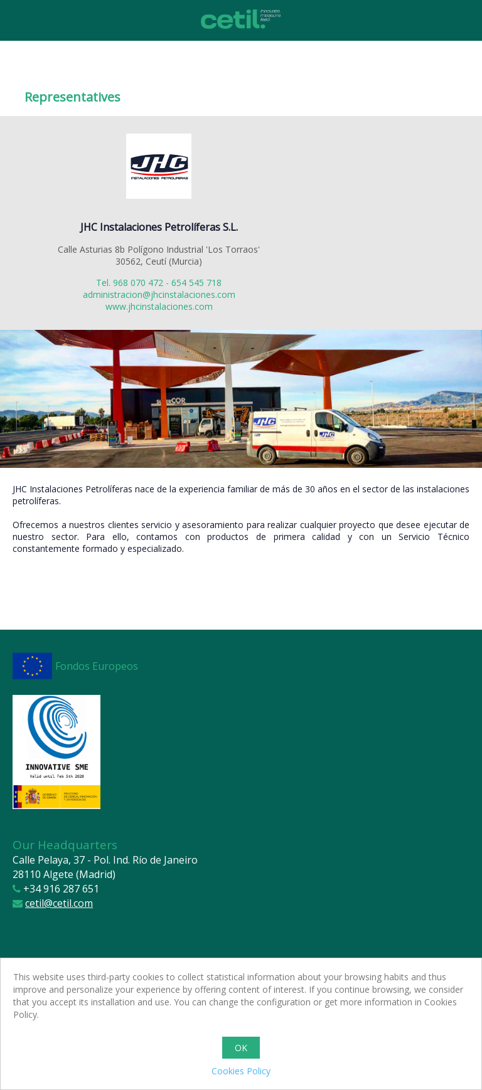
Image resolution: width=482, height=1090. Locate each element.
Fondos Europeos (96, 666)
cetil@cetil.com (59, 903)
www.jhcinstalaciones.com (159, 306)
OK (241, 1048)
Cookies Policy (241, 1071)
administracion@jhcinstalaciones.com (159, 294)
